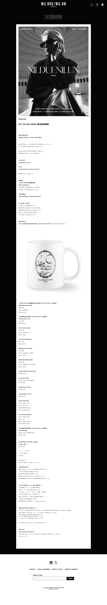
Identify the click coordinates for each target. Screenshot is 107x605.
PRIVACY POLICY (57, 569)
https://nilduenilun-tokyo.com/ (24, 162)
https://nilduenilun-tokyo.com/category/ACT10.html (28, 169)
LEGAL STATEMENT (44, 569)
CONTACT (32, 569)
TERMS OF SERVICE (71, 569)
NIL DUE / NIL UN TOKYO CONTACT (26, 531)
